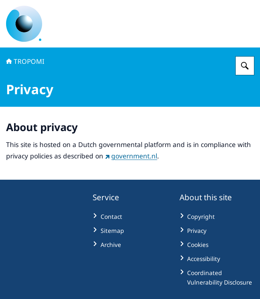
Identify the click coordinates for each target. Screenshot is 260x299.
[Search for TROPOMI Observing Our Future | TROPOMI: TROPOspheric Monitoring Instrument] (245, 66)
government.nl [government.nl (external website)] (131, 156)
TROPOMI (25, 61)
